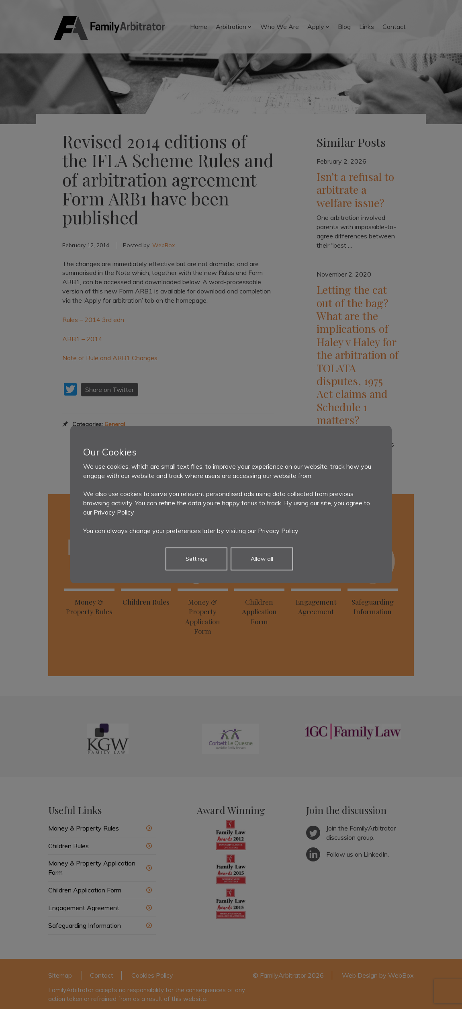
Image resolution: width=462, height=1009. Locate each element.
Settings (196, 558)
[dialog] (231, 504)
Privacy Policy (114, 512)
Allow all (262, 558)
